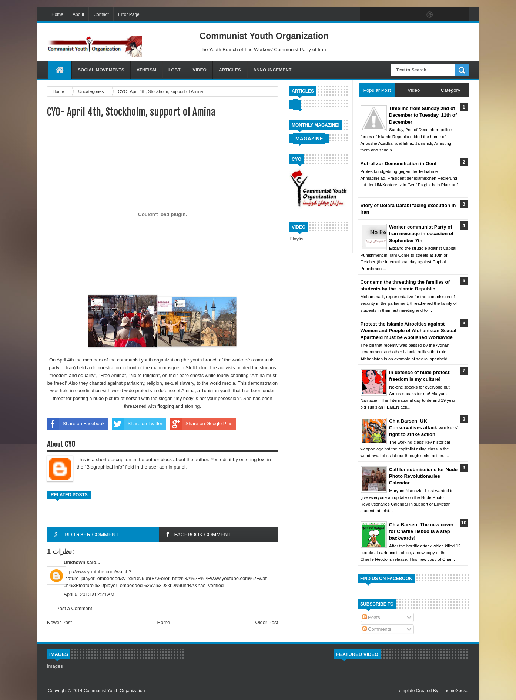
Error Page (129, 14)
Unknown (75, 562)
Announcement (272, 70)
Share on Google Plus (201, 424)
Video (200, 70)
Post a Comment (74, 608)
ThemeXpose (455, 690)
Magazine (309, 138)
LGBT (174, 70)
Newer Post (59, 622)
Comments (376, 629)
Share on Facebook (75, 424)
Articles (230, 70)
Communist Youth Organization (114, 690)
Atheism (146, 70)
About (78, 14)
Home (57, 14)
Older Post (266, 622)
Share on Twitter (137, 424)
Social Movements (101, 70)
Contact (100, 14)
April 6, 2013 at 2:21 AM (89, 594)
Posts (371, 617)
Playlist (297, 238)
